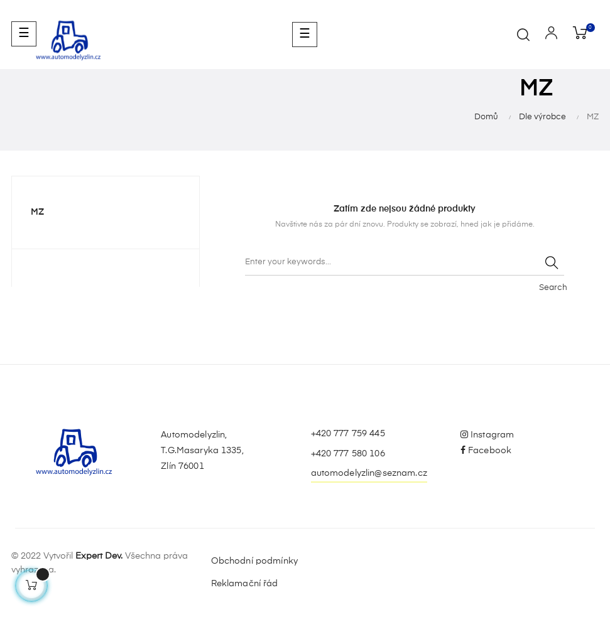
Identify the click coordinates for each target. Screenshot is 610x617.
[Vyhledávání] (404, 263)
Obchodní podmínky (254, 561)
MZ (37, 212)
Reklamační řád (244, 583)
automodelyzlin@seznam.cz (369, 473)
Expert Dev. (99, 556)
